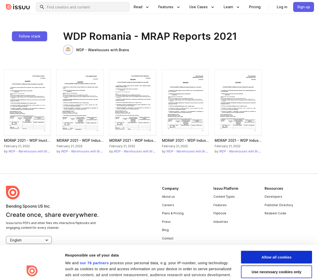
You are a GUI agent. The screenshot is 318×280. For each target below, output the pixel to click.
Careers (168, 205)
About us (168, 196)
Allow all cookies (277, 225)
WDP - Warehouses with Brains (96, 50)
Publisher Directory (279, 205)
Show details (76, 270)
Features (220, 205)
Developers (273, 196)
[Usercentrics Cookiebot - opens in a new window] (32, 270)
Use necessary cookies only (276, 240)
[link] (255, 7)
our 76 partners (94, 231)
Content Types (224, 196)
